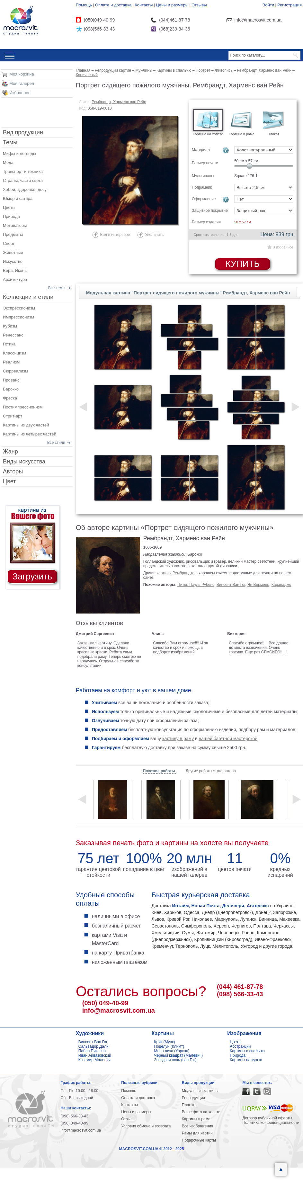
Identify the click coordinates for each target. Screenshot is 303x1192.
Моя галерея (21, 83)
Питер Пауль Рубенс (195, 584)
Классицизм (14, 353)
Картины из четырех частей (29, 434)
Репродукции (193, 1098)
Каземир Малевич (94, 1060)
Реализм (11, 362)
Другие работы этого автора (211, 771)
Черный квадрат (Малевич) (178, 1055)
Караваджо (281, 584)
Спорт (9, 243)
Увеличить (154, 234)
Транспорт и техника (23, 171)
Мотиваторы (15, 225)
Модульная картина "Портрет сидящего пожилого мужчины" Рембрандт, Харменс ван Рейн (188, 292)
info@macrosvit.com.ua (118, 1010)
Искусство (12, 261)
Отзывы (199, 5)
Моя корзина (21, 74)
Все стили (56, 442)
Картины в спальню (247, 1051)
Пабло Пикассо (92, 1051)
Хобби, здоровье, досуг (25, 189)
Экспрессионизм (19, 308)
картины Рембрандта (176, 573)
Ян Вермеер (258, 584)
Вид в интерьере (115, 234)
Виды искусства (24, 461)
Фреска (10, 398)
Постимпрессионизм (23, 407)
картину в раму (178, 738)
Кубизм (10, 326)
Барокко (11, 389)
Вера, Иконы (15, 270)
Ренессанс (13, 335)
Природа (11, 216)
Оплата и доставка (113, 5)
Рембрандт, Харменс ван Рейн (119, 102)
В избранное (283, 247)
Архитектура (15, 279)
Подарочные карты (199, 1140)
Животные (13, 252)
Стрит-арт (12, 416)
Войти (268, 5)
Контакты (144, 5)
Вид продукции (23, 132)
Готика (9, 344)
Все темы (56, 288)
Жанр (10, 451)
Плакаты (189, 1105)
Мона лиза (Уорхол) (172, 1051)
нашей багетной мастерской (228, 738)
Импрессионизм (18, 317)
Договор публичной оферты (267, 1118)
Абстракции (240, 1046)
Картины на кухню (246, 1060)
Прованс (11, 380)
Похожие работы (159, 771)
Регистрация (289, 5)
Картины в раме (196, 1119)
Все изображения (197, 1126)
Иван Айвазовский (94, 1055)
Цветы (9, 207)
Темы (10, 142)
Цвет (9, 481)
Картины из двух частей (26, 425)
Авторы (13, 471)
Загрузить (32, 576)
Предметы (13, 234)
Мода (8, 162)
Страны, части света (23, 180)
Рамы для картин (197, 1133)
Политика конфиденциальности (270, 1122)
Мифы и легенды (19, 153)
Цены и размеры (172, 5)
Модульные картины (200, 1091)
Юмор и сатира (17, 198)
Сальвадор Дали (93, 1046)
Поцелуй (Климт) (169, 1046)
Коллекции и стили (28, 297)
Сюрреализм (15, 371)
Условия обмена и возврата (146, 1126)
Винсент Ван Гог (231, 584)
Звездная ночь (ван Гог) (175, 1060)
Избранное (20, 92)
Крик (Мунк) (164, 1042)
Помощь (84, 5)
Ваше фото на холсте (201, 1112)
